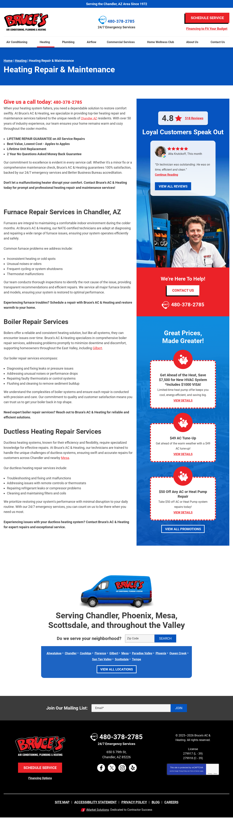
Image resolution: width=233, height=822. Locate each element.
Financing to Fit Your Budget (206, 29)
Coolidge (93, 658)
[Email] (139, 713)
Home (8, 61)
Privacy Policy (183, 775)
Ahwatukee (58, 658)
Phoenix (177, 658)
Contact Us (183, 290)
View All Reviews (173, 186)
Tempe (150, 664)
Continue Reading (166, 174)
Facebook (101, 772)
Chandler (77, 658)
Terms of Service (195, 775)
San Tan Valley (111, 664)
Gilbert (97, 348)
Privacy (210, 778)
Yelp (133, 772)
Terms (215, 778)
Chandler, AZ (90, 118)
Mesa (65, 457)
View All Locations (116, 674)
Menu (1, 34)
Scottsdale (133, 664)
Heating (21, 61)
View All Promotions (183, 534)
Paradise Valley (155, 658)
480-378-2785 (71, 102)
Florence (109, 658)
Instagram (122, 772)
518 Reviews (194, 118)
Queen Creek (87, 664)
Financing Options (40, 782)
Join (178, 712)
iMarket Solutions (97, 814)
